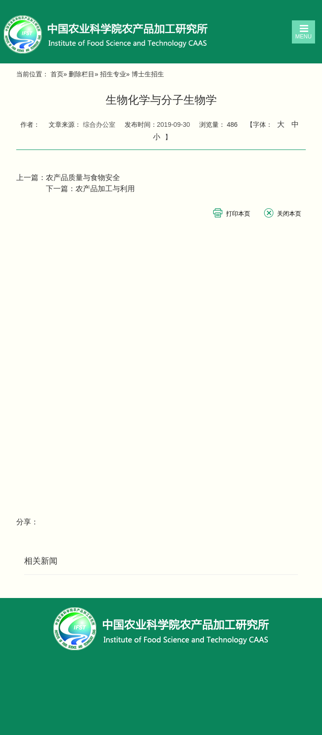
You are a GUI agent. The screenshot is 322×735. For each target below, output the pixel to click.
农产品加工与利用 (105, 189)
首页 (57, 74)
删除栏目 (82, 74)
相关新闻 (40, 561)
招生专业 (113, 74)
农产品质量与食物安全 (83, 177)
